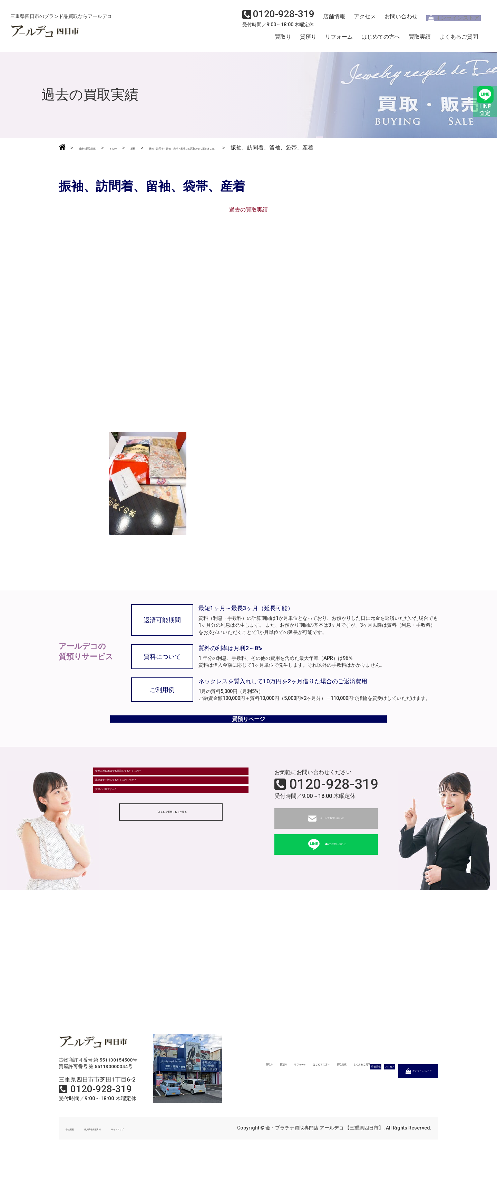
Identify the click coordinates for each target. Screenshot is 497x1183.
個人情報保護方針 (114, 1151)
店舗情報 (331, 19)
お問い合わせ (395, 19)
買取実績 (420, 39)
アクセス (360, 19)
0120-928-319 (333, 807)
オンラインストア (448, 19)
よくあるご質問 (458, 39)
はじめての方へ (380, 39)
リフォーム (339, 39)
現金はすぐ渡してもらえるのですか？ (145, 817)
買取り (283, 39)
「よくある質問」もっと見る (171, 864)
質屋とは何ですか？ (123, 836)
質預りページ (248, 736)
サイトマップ (158, 1151)
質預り (308, 39)
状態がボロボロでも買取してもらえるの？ (150, 798)
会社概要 (75, 1151)
